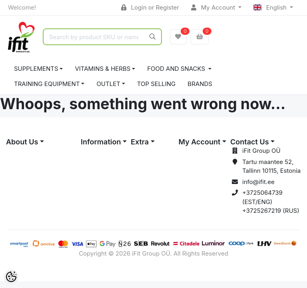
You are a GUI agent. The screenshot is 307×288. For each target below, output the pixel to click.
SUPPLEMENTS (36, 68)
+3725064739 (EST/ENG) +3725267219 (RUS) (270, 201)
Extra (140, 142)
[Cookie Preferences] (11, 277)
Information (101, 142)
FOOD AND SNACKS (177, 68)
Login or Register (150, 7)
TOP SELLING (156, 84)
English (270, 7)
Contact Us (249, 142)
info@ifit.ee (258, 182)
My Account (214, 7)
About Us (22, 142)
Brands (199, 84)
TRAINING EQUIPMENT (47, 84)
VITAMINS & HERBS (102, 68)
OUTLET (108, 84)
